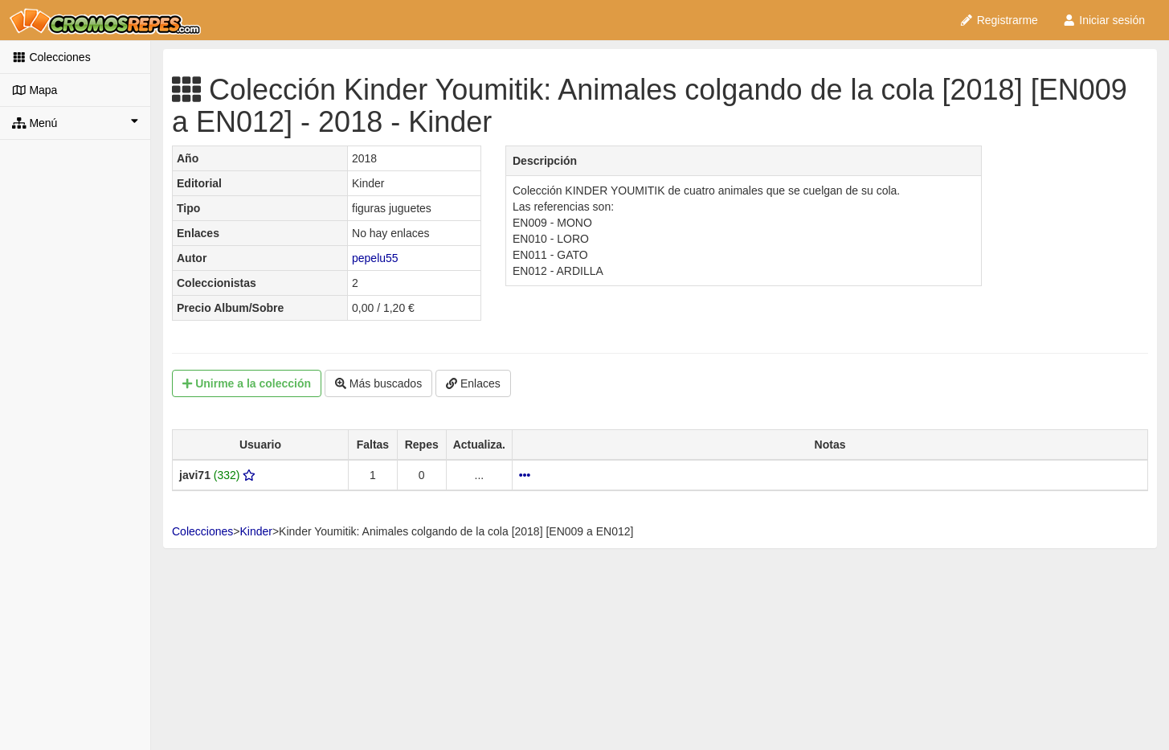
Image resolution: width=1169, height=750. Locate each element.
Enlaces (473, 383)
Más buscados (378, 383)
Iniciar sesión (1103, 20)
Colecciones (51, 57)
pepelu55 (375, 258)
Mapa (34, 90)
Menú (75, 122)
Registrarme (998, 20)
